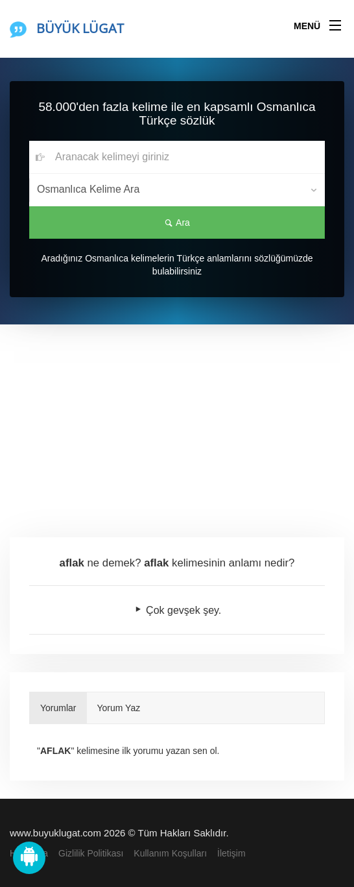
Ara (177, 222)
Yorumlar (58, 708)
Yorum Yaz (119, 708)
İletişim (231, 853)
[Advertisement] (177, 422)
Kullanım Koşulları (170, 853)
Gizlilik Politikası (90, 853)
